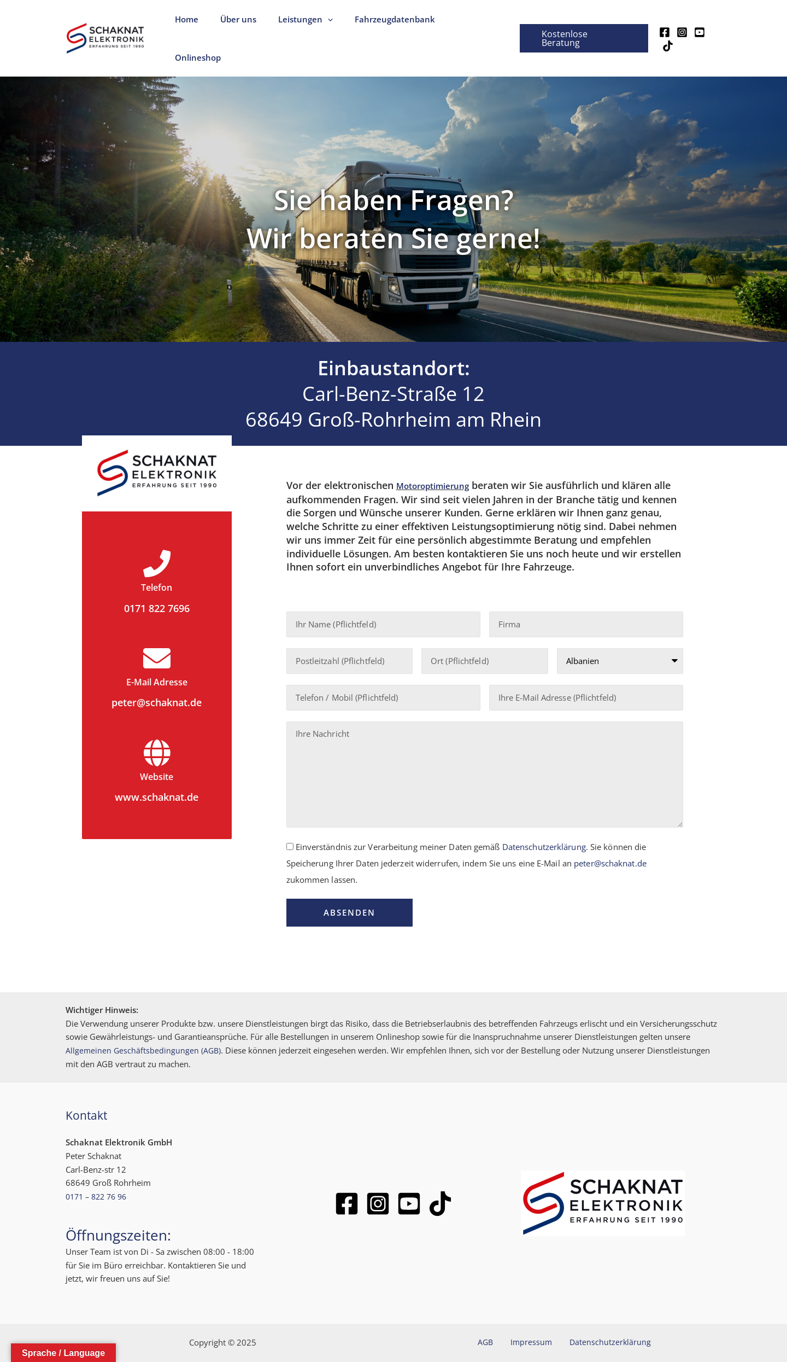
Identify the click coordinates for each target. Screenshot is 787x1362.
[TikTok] (715, 25)
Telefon (156, 558)
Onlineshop (475, 24)
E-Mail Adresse (156, 653)
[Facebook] (663, 25)
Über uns (250, 24)
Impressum (531, 1313)
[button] (582, 24)
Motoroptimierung (440, 456)
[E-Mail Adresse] (157, 629)
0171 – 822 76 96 (99, 1167)
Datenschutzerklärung (544, 817)
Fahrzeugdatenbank (395, 24)
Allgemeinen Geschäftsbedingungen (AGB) (144, 1021)
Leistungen (311, 24)
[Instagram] (681, 25)
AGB (493, 1313)
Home (203, 24)
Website (156, 747)
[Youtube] (409, 1174)
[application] (333, 24)
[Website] (157, 723)
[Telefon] (157, 535)
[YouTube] (698, 25)
